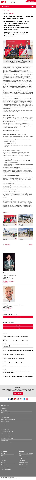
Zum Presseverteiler (18, 393)
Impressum (7, 478)
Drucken (3, 478)
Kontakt (19, 478)
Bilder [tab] (8, 10)
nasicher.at (3, 460)
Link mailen (31, 244)
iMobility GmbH (4, 440)
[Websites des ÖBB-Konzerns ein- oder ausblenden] (31, 1)
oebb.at (3, 462)
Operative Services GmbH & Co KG (8, 438)
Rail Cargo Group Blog (6, 469)
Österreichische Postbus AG (7, 433)
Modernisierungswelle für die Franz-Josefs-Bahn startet (15, 340)
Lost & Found (22, 460)
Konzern (3, 453)
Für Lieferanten (22, 467)
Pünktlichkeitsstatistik (23, 464)
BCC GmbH (4, 424)
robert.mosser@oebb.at (7, 308)
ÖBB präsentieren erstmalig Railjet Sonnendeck (13, 358)
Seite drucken (7, 244)
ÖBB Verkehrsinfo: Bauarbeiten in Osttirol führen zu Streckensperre (18, 367)
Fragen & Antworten (23, 462)
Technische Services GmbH (7, 431)
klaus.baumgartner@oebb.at (8, 281)
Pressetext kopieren (18, 328)
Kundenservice (22, 455)
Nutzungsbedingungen (13, 478)
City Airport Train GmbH (6, 442)
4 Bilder (12, 13)
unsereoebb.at (4, 464)
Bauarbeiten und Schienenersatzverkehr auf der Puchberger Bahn (18, 376)
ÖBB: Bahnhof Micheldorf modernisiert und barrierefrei (15, 336)
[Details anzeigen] (16, 224)
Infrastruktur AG (4, 415)
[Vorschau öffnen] (18, 49)
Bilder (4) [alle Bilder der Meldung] (5, 212)
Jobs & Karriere (4, 458)
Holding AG (4, 410)
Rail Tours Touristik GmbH (6, 436)
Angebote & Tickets (23, 458)
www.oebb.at (5, 282)
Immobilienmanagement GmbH (8, 419)
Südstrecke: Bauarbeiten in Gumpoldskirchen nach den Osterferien (18, 350)
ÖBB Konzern (4, 408)
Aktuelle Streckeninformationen (25, 453)
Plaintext (18, 325)
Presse (3, 455)
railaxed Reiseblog (5, 467)
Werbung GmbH (5, 421)
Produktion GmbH (5, 429)
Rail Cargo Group (5, 417)
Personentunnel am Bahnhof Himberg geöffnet (13, 362)
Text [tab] (4, 10)
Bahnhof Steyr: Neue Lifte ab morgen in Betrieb (13, 354)
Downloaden (18, 317)
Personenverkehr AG (5, 412)
